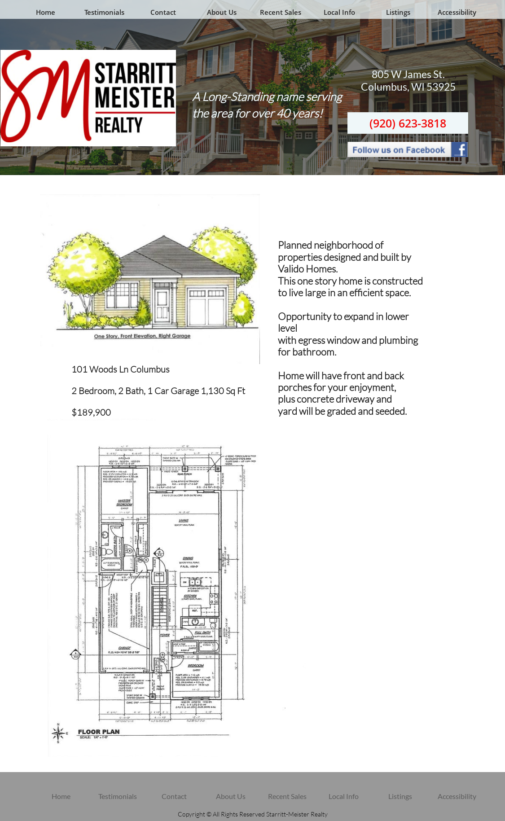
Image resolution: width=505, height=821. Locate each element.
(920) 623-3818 (407, 123)
